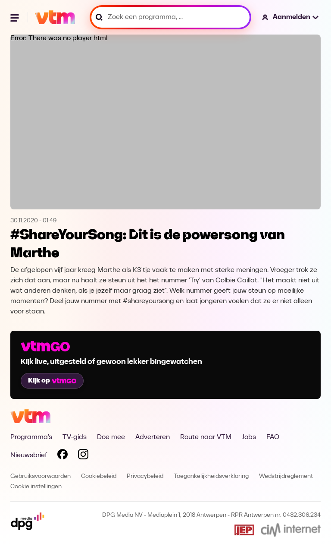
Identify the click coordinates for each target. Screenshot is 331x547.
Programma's (31, 437)
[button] (291, 17)
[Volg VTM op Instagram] (83, 456)
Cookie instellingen (36, 487)
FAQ (272, 437)
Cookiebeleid (98, 476)
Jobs (249, 437)
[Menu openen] (15, 17)
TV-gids (74, 437)
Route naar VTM (205, 437)
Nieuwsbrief (28, 455)
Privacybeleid (145, 476)
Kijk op (52, 380)
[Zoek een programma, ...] (170, 17)
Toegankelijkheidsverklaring (211, 476)
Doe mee (111, 437)
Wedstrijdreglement (286, 476)
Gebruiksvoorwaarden (40, 476)
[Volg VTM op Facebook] (62, 456)
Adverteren (152, 437)
